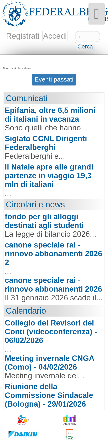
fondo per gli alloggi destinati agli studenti (44, 221)
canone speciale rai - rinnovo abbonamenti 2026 (53, 284)
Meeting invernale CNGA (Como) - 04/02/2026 (49, 362)
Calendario (26, 310)
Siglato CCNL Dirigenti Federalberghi (46, 143)
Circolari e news (35, 204)
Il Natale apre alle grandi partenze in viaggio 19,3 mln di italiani (49, 176)
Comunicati (26, 98)
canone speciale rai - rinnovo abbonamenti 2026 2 (53, 254)
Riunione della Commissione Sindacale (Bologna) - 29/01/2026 (49, 395)
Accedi (55, 36)
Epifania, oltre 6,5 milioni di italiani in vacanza (50, 114)
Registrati (22, 36)
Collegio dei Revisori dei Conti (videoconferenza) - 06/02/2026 (51, 332)
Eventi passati (54, 79)
